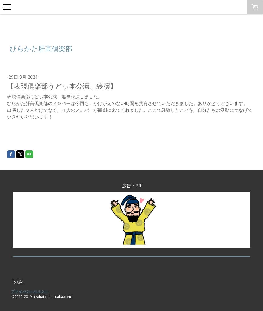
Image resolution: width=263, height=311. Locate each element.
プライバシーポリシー (29, 291)
